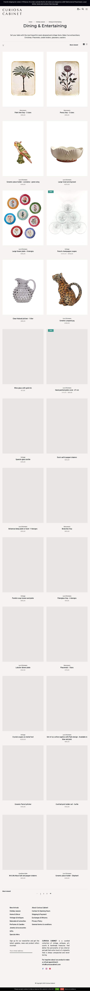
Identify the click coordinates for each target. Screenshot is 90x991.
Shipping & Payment (39, 915)
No (62, 989)
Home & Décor (15, 915)
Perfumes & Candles (17, 925)
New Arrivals (14, 908)
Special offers (15, 935)
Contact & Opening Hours (41, 911)
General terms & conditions (42, 925)
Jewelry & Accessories (18, 928)
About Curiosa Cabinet (40, 908)
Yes (57, 989)
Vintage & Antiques (17, 918)
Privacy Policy (37, 921)
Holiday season (40, 22)
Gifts (11, 931)
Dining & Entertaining (55, 22)
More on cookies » (70, 989)
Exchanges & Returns (39, 918)
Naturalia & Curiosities (18, 921)
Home (30, 22)
